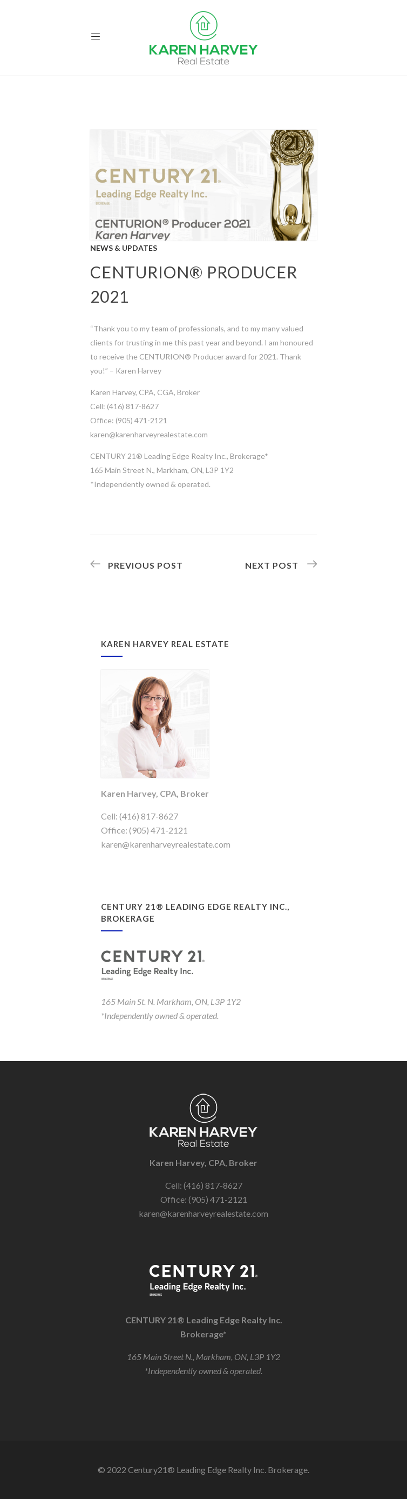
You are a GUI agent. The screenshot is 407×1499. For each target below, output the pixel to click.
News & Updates (123, 247)
